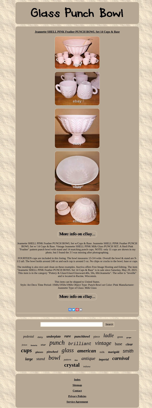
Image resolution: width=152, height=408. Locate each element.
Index (77, 379)
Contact (77, 390)
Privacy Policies (77, 396)
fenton (24, 345)
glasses (39, 352)
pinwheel (52, 351)
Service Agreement (77, 401)
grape (128, 337)
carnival (120, 358)
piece (96, 336)
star (43, 345)
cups (26, 350)
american (86, 350)
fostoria (34, 345)
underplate (53, 336)
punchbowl (82, 336)
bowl (54, 357)
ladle (108, 335)
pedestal (28, 336)
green (120, 337)
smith (128, 350)
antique (88, 358)
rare (67, 336)
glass (68, 350)
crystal (72, 365)
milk (102, 352)
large (29, 359)
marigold (113, 351)
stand (40, 359)
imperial (104, 359)
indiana (86, 366)
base (118, 344)
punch (57, 342)
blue (76, 360)
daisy (40, 337)
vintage (103, 343)
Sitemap (77, 385)
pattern (67, 359)
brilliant (79, 343)
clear (129, 344)
